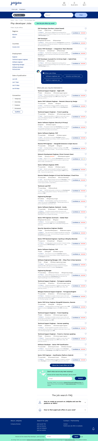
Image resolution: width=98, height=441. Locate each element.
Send (76, 436)
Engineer (14, 57)
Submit (80, 378)
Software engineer (17, 62)
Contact (65, 424)
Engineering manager (18, 64)
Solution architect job (73, 76)
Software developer (17, 67)
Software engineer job (53, 76)
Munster (14, 34)
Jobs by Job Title (41, 424)
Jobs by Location (41, 430)
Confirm (17, 112)
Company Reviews (16, 424)
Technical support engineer (20, 59)
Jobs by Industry (41, 426)
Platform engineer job (53, 80)
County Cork (15, 47)
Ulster (14, 37)
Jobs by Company (42, 428)
